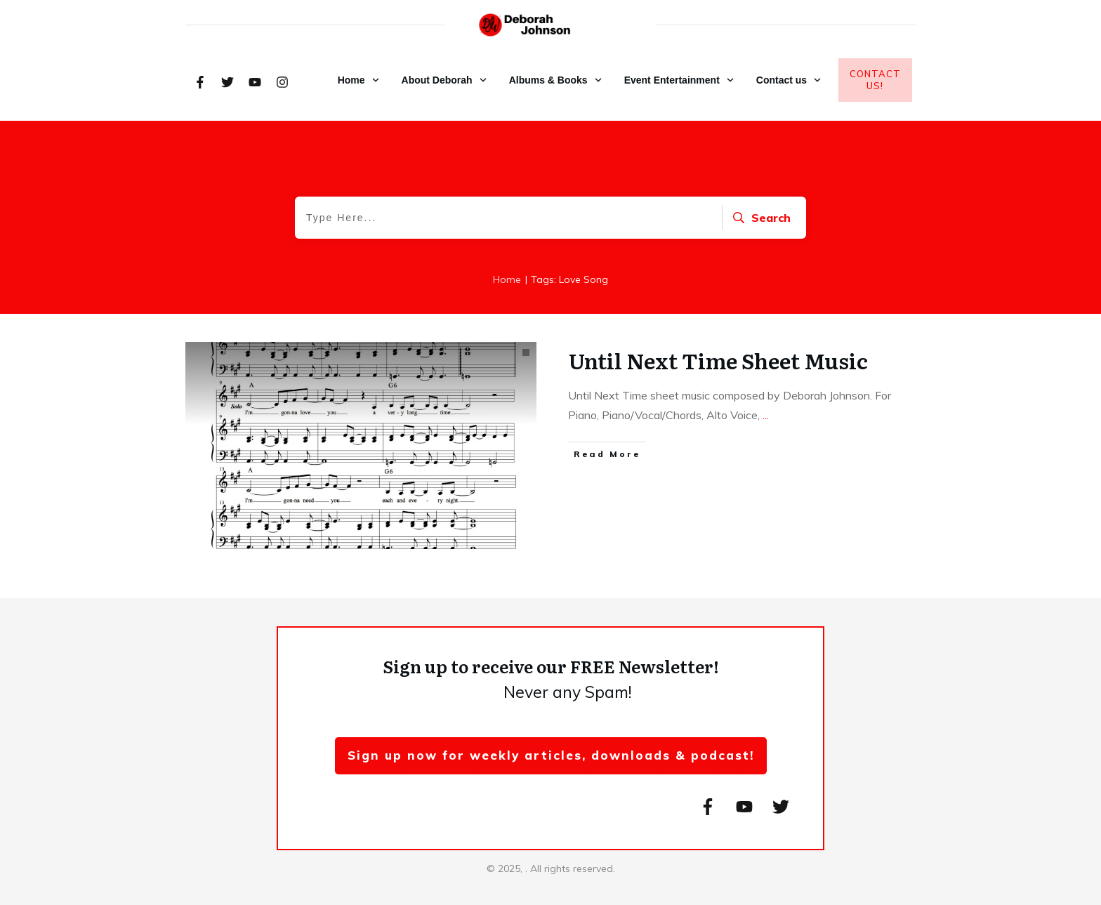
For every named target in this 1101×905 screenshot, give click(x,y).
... (766, 415)
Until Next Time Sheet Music (718, 360)
